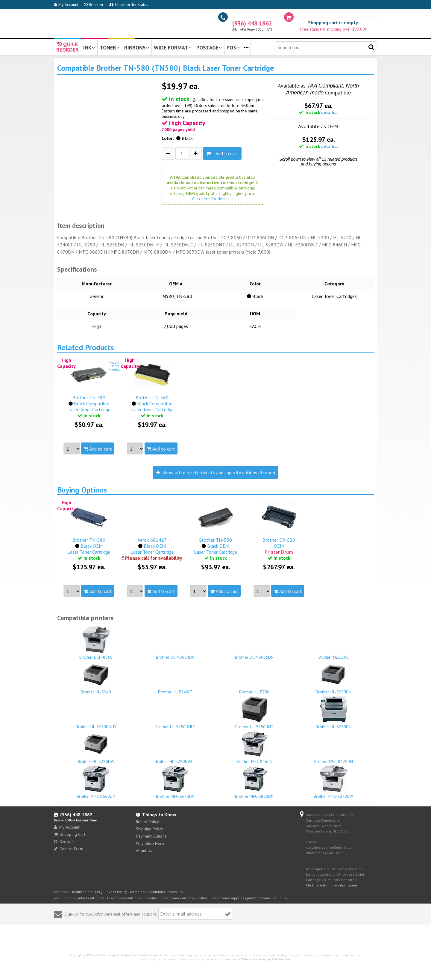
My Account (66, 4)
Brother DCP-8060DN (175, 654)
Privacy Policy (115, 891)
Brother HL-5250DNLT (175, 724)
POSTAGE (209, 47)
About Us (144, 850)
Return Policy (147, 821)
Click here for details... (212, 198)
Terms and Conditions (147, 891)
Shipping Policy (149, 829)
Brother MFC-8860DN (254, 782)
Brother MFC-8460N (254, 747)
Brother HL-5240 (96, 678)
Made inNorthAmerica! (115, 366)
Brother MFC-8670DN (175, 782)
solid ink (280, 898)
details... (329, 112)
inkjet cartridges (91, 898)
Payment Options (151, 836)
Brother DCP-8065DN (254, 654)
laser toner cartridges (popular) (133, 898)
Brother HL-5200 (334, 654)
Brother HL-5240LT (175, 689)
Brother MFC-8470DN (334, 758)
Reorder (94, 4)
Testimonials (82, 891)
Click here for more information (331, 885)
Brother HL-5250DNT (254, 712)
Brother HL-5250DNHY (96, 724)
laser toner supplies (227, 898)
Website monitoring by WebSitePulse (265, 959)
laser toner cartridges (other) (185, 898)
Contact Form (68, 848)
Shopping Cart (69, 834)
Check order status (128, 4)
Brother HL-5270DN (334, 712)
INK (89, 47)
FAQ (98, 891)
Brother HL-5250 (254, 689)
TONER (110, 47)
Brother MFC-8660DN (96, 782)
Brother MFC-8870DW (334, 782)
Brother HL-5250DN (334, 678)
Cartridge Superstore (116, 955)
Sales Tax (175, 891)
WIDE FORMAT (173, 47)
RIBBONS (136, 47)
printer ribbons (259, 898)
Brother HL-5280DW (96, 747)
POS (233, 47)
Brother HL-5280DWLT (175, 758)
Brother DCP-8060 (96, 643)
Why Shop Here (150, 843)
